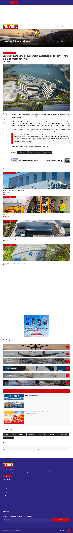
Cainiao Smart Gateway (35, 152)
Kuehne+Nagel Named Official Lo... (14, 191)
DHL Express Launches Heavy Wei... (14, 215)
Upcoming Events (36, 390)
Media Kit (6, 506)
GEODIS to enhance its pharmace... (14, 263)
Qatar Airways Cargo (63, 434)
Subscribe (61, 519)
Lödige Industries (47, 152)
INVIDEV (64, 530)
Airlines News (7, 486)
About (5, 500)
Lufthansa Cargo (31, 434)
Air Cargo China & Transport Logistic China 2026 (37, 412)
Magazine (6, 504)
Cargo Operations (42, 434)
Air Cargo (6, 434)
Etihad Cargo (52, 434)
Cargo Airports (7, 488)
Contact (6, 508)
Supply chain (22, 434)
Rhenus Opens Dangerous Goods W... (15, 239)
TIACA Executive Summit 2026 (32, 395)
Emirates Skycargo (8, 437)
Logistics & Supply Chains (9, 53)
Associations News (8, 490)
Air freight (14, 434)
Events (5, 502)
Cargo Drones (7, 492)
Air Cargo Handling (23, 152)
